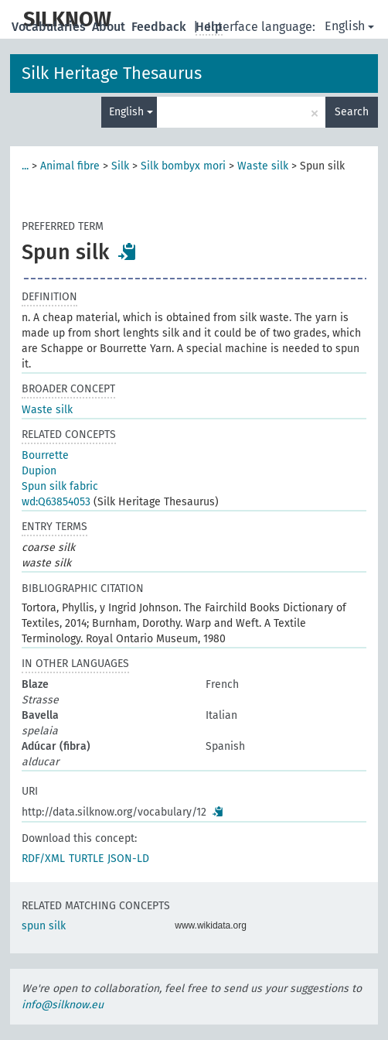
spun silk (44, 925)
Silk (120, 166)
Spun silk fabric (60, 486)
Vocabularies (50, 26)
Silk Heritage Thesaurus (112, 73)
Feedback (160, 26)
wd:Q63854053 (56, 501)
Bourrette (45, 455)
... (25, 166)
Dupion (39, 470)
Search (352, 111)
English (349, 26)
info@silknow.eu (63, 1004)
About (110, 26)
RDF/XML (43, 858)
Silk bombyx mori (183, 166)
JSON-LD (128, 858)
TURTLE (86, 858)
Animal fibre (70, 166)
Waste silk (262, 166)
